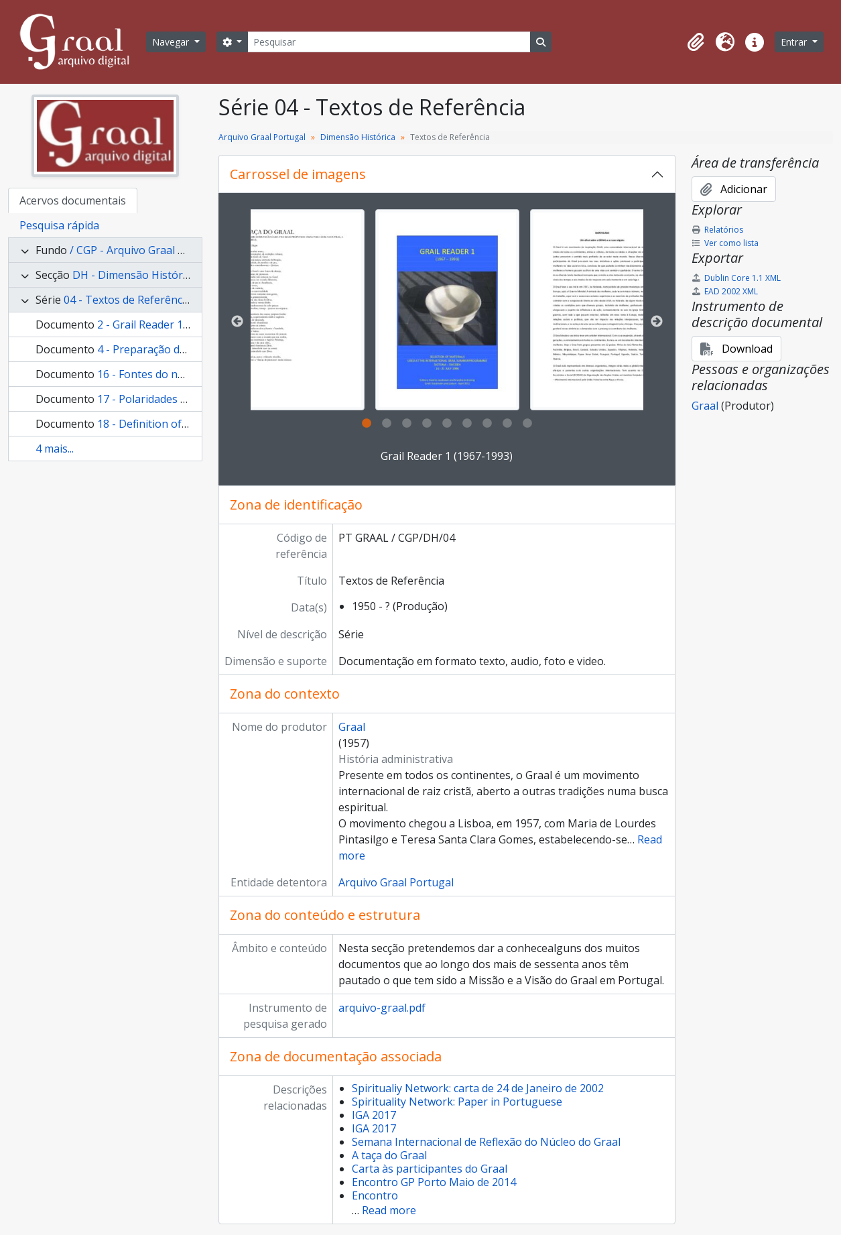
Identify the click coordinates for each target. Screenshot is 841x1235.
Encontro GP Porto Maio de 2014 (434, 1182)
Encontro (375, 1195)
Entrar (795, 42)
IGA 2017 (374, 1115)
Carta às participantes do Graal (429, 1168)
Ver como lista (725, 243)
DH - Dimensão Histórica (134, 275)
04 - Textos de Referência (127, 299)
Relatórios (717, 229)
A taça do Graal (389, 1155)
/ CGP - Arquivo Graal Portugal (146, 250)
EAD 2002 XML (725, 291)
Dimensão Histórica (357, 137)
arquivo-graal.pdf (382, 1007)
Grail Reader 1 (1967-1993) (447, 456)
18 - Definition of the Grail (162, 423)
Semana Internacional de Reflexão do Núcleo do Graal (486, 1141)
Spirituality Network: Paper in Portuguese (457, 1101)
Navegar (172, 42)
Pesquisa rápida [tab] (59, 225)
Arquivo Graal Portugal (262, 137)
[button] (695, 42)
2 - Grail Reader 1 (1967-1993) (171, 324)
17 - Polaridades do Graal (159, 399)
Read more (389, 1210)
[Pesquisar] (388, 42)
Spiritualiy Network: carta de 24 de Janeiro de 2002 (478, 1088)
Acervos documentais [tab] (72, 200)
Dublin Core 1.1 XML (736, 278)
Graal (351, 726)
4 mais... (55, 448)
